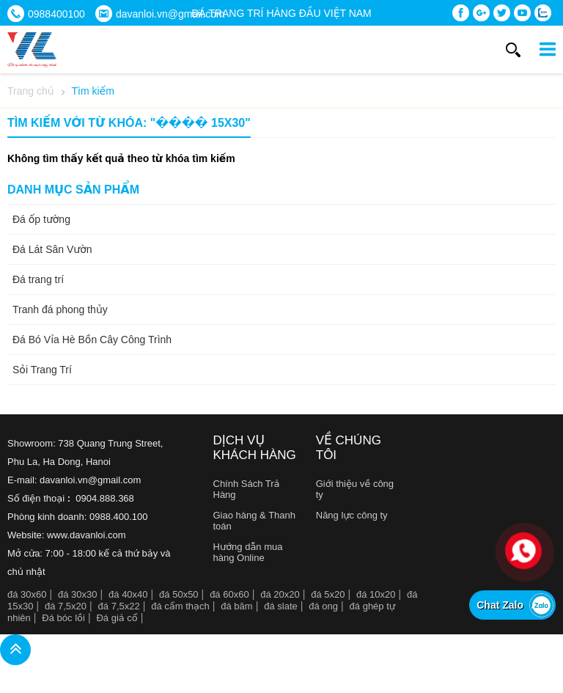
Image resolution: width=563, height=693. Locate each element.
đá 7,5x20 (66, 606)
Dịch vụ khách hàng (254, 447)
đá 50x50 (179, 594)
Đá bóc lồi (63, 617)
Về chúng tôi (348, 447)
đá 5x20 (328, 594)
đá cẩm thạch (180, 606)
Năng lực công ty (352, 515)
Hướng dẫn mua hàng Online (248, 552)
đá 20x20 (280, 594)
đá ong (323, 606)
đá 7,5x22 (119, 606)
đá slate (281, 606)
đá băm (236, 606)
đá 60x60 (229, 594)
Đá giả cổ (116, 617)
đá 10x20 (376, 594)
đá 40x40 (128, 594)
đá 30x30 (77, 594)
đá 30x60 (27, 594)
